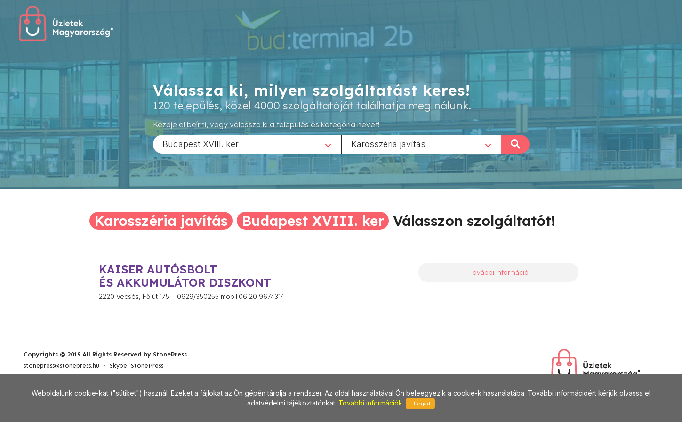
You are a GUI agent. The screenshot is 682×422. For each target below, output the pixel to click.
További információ (499, 272)
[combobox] (247, 143)
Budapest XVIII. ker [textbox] (200, 144)
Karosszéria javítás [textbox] (388, 144)
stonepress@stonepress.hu (61, 365)
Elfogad (420, 403)
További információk (370, 403)
